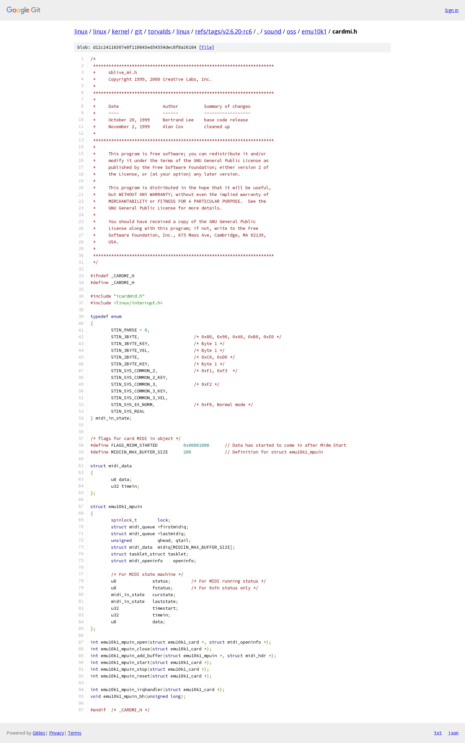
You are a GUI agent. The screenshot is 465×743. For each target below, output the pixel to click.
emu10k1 (314, 31)
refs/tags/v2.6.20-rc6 (223, 31)
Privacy (56, 733)
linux (81, 31)
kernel (120, 31)
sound (272, 31)
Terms (74, 733)
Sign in (452, 10)
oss (291, 31)
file (207, 47)
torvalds (159, 31)
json (453, 733)
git (138, 31)
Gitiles (39, 733)
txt (438, 733)
